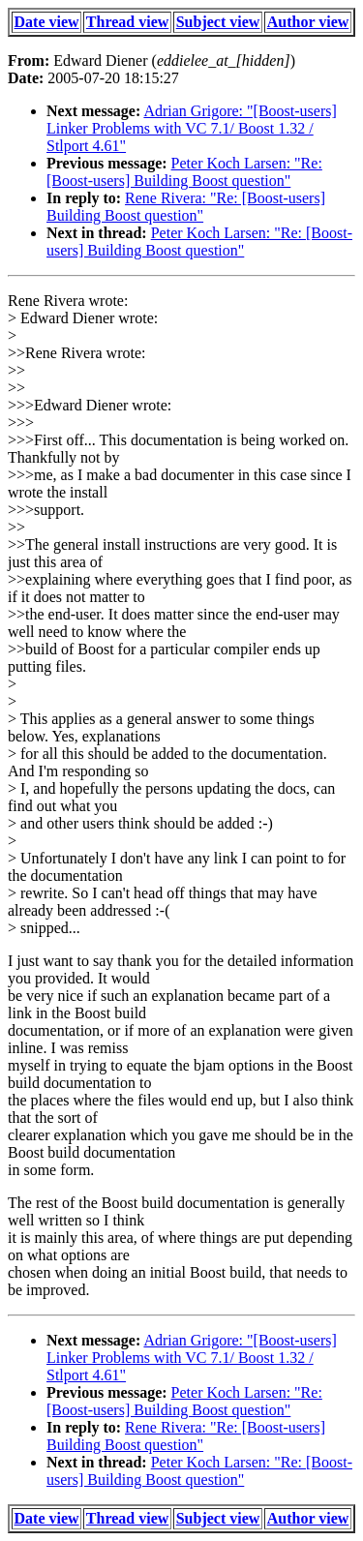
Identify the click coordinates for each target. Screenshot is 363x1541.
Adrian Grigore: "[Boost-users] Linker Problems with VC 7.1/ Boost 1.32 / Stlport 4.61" (191, 128)
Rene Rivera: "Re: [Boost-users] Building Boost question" (185, 207)
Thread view (127, 22)
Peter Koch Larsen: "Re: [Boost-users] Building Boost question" (184, 172)
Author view (308, 22)
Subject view (218, 22)
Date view (47, 22)
